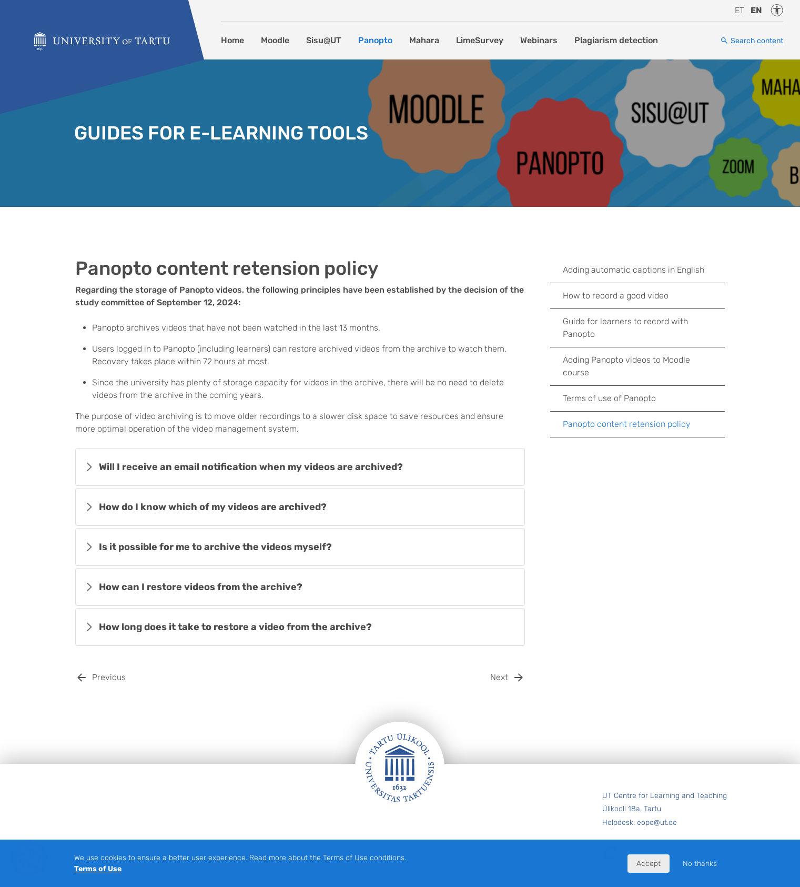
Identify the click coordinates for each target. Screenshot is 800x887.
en (756, 10)
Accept (648, 863)
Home (232, 40)
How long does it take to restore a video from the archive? (235, 627)
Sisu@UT (323, 40)
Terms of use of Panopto (609, 398)
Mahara (424, 40)
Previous (109, 677)
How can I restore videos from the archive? (200, 587)
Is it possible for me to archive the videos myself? (215, 547)
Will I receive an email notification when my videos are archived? (251, 467)
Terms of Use (97, 868)
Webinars (539, 40)
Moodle (275, 40)
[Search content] (751, 41)
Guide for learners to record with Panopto (625, 327)
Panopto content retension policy (627, 424)
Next (499, 677)
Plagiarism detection (616, 40)
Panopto (375, 40)
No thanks (700, 863)
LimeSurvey (479, 40)
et (739, 10)
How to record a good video (616, 296)
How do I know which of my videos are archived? (213, 507)
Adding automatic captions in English (633, 270)
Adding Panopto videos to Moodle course (626, 366)
